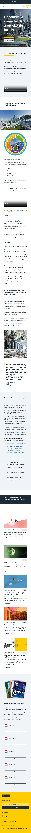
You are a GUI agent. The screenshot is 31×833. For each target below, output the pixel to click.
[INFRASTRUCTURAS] (10, 122)
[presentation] (12, 2)
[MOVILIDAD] (5, 125)
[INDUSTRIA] (26, 122)
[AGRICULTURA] (16, 126)
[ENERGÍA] (21, 118)
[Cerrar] (27, 2)
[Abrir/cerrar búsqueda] (19, 6)
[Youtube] (6, 816)
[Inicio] (6, 11)
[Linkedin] (3, 816)
